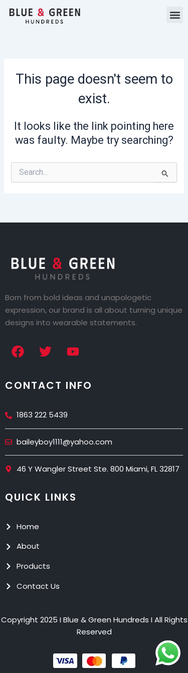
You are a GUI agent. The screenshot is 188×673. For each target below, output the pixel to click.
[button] (174, 15)
